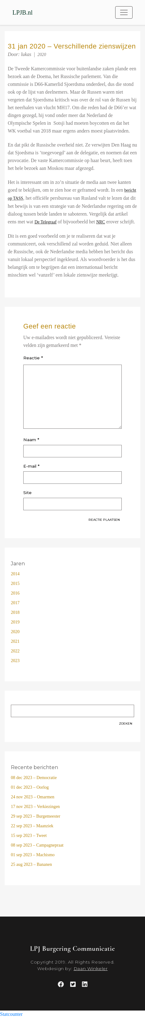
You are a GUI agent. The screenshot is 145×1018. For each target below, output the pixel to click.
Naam (31, 439)
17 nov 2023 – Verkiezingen (35, 806)
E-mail (31, 466)
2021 (15, 641)
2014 (15, 574)
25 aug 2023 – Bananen (31, 864)
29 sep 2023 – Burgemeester (35, 816)
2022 (15, 651)
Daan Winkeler (91, 968)
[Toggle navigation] (124, 12)
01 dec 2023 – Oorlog (30, 787)
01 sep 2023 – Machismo (33, 854)
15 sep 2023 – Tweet (29, 835)
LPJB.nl (22, 12)
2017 (15, 602)
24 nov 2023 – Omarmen (32, 797)
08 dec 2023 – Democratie (34, 777)
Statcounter (11, 1014)
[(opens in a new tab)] (45, 222)
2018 (15, 612)
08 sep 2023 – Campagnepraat (37, 845)
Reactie (33, 357)
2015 (15, 583)
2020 (42, 54)
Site (27, 492)
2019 (15, 622)
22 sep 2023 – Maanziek (32, 826)
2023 (15, 660)
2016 (15, 593)
